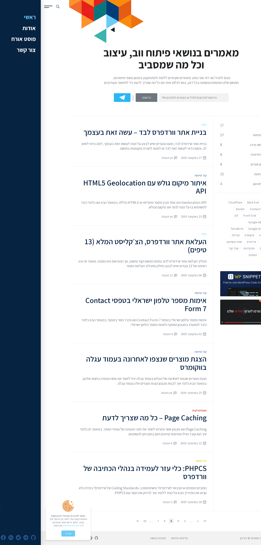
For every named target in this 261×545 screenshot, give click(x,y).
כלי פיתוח (160, 461)
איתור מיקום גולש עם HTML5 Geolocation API (104, 187)
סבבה (27, 533)
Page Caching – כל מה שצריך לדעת (113, 417)
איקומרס (208, 235)
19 (104, 521)
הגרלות (195, 235)
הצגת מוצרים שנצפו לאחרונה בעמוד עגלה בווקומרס (105, 363)
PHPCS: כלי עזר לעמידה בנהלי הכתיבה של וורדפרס (104, 472)
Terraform (196, 229)
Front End (208, 215)
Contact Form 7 (219, 209)
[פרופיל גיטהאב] (55, 538)
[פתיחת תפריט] (7, 7)
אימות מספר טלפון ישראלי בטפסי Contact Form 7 (105, 304)
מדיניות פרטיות (138, 538)
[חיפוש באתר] (17, 6)
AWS (226, 202)
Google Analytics (218, 229)
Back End (212, 202)
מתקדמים (208, 248)
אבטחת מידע (217, 145)
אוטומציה (223, 235)
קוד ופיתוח (160, 175)
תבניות (225, 255)
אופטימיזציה (158, 410)
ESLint (224, 215)
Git (195, 215)
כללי (163, 125)
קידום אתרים (218, 164)
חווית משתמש (193, 242)
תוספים (212, 255)
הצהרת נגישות (117, 538)
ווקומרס (224, 242)
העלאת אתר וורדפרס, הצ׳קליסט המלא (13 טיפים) (105, 246)
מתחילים (224, 248)
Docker (199, 209)
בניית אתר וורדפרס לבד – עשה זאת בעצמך (104, 132)
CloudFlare (194, 202)
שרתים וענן (219, 184)
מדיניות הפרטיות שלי (31, 525)
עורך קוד (193, 248)
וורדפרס (210, 242)
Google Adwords (218, 222)
